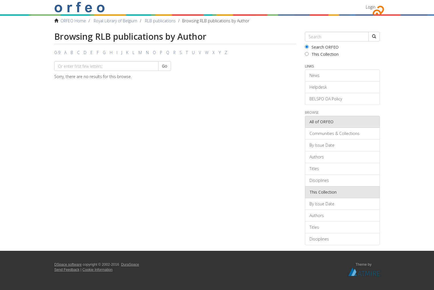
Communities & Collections (334, 133)
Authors (317, 157)
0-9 (57, 52)
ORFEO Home (73, 20)
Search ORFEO (322, 47)
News (315, 75)
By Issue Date (322, 145)
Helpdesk (318, 87)
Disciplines (319, 180)
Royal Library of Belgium (115, 20)
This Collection (322, 54)
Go (164, 66)
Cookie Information (98, 270)
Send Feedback (66, 270)
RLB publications (160, 20)
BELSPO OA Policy (326, 99)
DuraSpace (130, 265)
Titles (314, 168)
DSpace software (68, 265)
